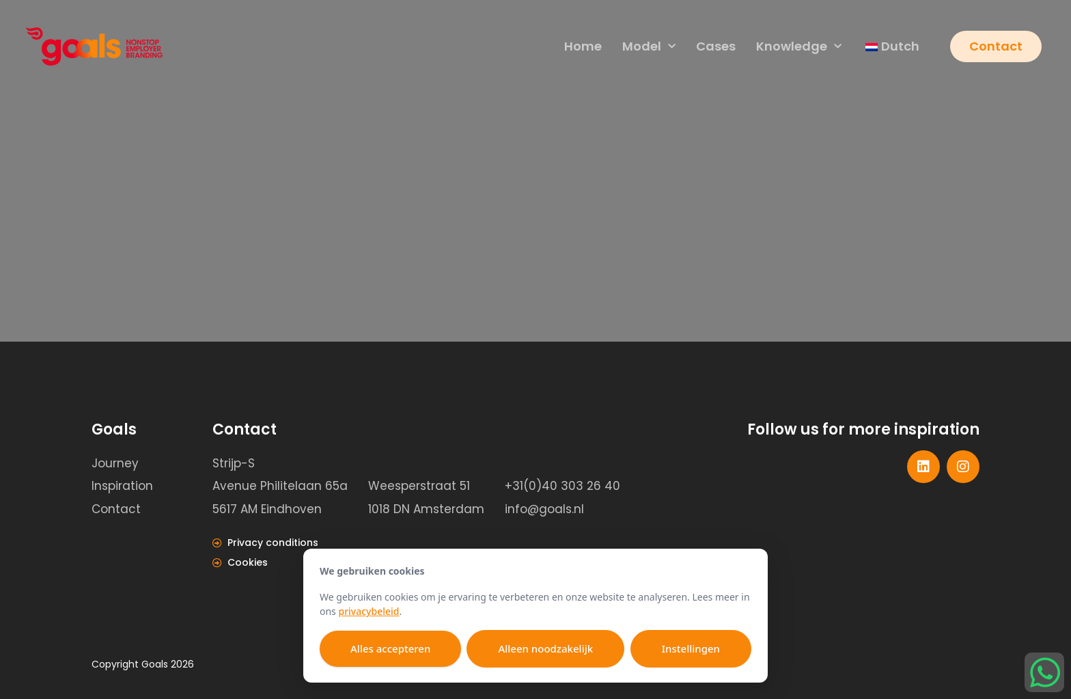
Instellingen (691, 648)
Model (647, 47)
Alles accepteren (390, 648)
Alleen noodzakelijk (545, 648)
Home (581, 46)
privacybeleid (368, 611)
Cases (714, 46)
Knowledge (797, 47)
